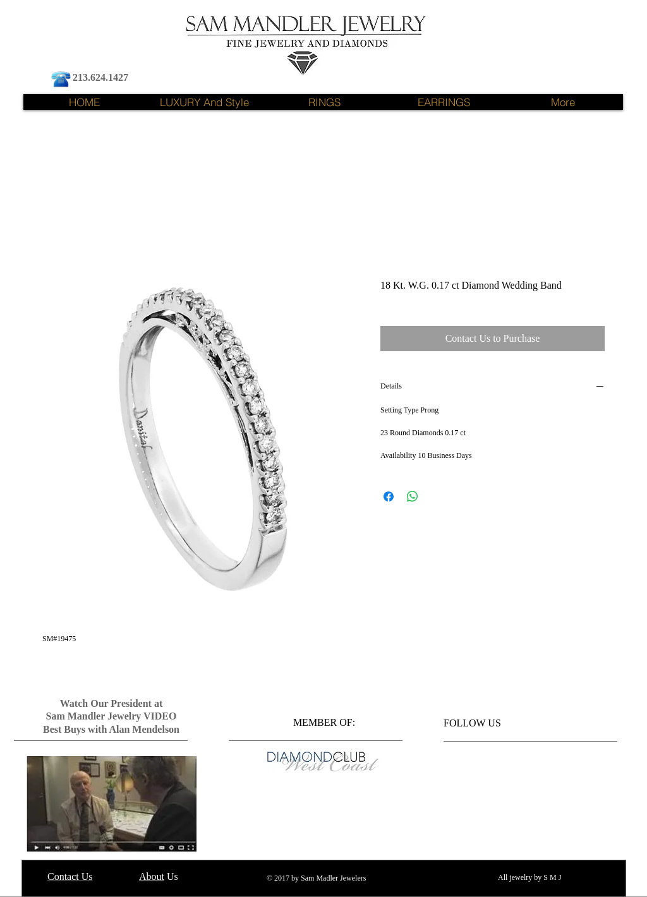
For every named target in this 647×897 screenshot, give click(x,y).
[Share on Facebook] (388, 496)
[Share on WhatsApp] (412, 496)
